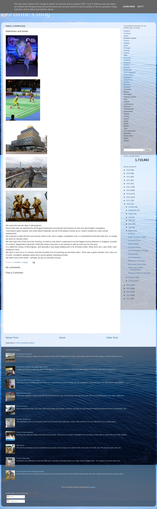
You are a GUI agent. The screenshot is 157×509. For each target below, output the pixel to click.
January (131, 281)
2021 (128, 187)
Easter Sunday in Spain (137, 237)
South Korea (128, 75)
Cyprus (126, 82)
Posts (10, 497)
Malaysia (127, 63)
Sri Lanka (127, 58)
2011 (128, 299)
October (131, 207)
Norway (127, 50)
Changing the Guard (24, 354)
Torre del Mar (133, 254)
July (130, 217)
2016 (128, 204)
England (127, 31)
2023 (128, 180)
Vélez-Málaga (133, 244)
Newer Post (12, 337)
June (130, 220)
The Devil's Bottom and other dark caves (32, 367)
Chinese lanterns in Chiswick (139, 273)
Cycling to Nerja (134, 247)
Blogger (92, 487)
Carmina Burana (134, 257)
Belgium (127, 43)
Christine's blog (25, 13)
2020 (128, 190)
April (130, 227)
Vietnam (127, 67)
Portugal (127, 48)
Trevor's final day (22, 458)
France (126, 41)
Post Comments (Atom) (25, 343)
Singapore (128, 77)
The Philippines (130, 72)
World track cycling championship (135, 269)
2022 (128, 184)
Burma (126, 65)
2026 (128, 170)
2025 (128, 173)
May (130, 224)
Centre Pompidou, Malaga (138, 251)
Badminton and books (136, 261)
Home (62, 337)
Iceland (126, 53)
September (133, 210)
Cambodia (128, 70)
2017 (128, 200)
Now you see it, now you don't (27, 380)
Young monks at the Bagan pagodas (30, 471)
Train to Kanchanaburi (24, 432)
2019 (128, 194)
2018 (128, 197)
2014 (128, 288)
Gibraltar (127, 87)
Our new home (22, 406)
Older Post (112, 337)
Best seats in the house (137, 264)
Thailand (127, 60)
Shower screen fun (23, 419)
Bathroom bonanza (23, 393)
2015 (128, 285)
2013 (128, 292)
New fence (20, 445)
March (131, 231)
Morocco (127, 84)
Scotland (127, 33)
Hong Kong (128, 80)
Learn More (129, 6)
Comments (12, 501)
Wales (126, 36)
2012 (128, 295)
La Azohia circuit (134, 240)
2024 (128, 177)
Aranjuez (131, 234)
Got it (140, 6)
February (132, 277)
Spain (126, 45)
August (131, 214)
